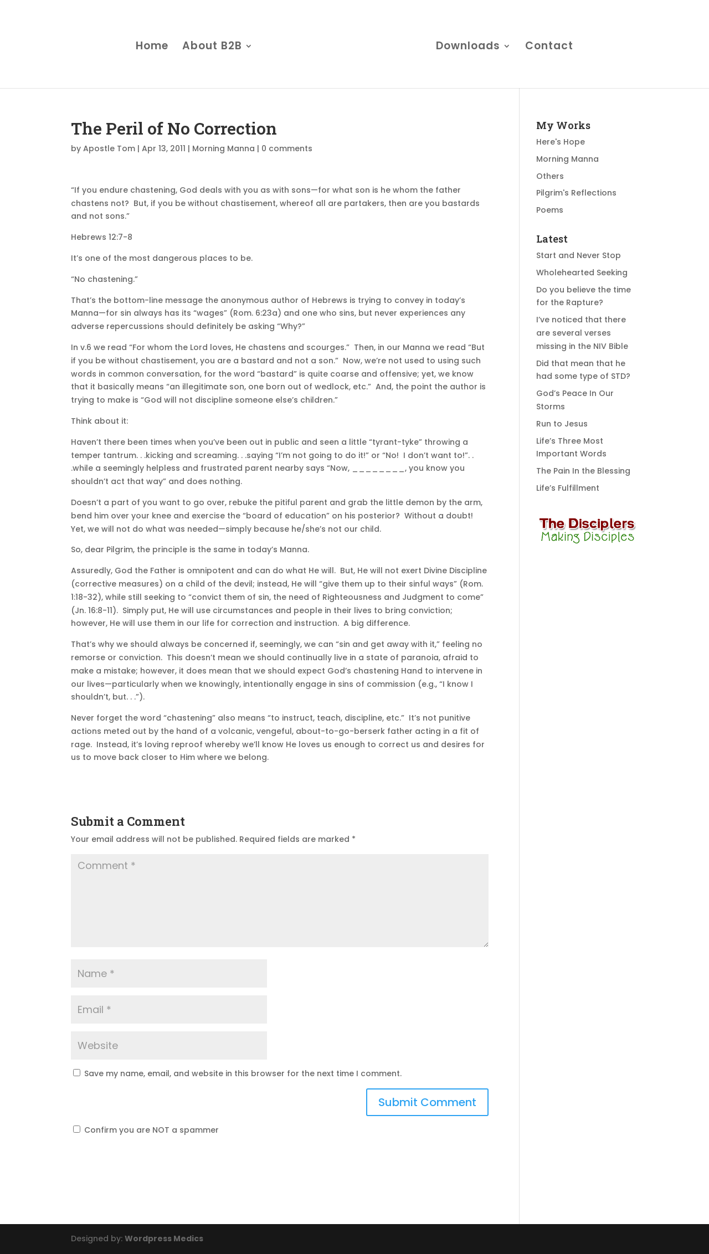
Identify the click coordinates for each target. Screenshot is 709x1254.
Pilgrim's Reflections (576, 192)
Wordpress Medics (164, 1238)
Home (152, 47)
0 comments (286, 148)
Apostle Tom (109, 148)
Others (550, 176)
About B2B (212, 47)
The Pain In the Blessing (583, 470)
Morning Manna (223, 148)
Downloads (468, 47)
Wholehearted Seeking (582, 272)
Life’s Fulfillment (567, 488)
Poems (549, 209)
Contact (549, 47)
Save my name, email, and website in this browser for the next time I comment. (243, 1073)
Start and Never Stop (578, 255)
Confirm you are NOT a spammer (146, 1129)
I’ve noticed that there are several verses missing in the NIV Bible (582, 333)
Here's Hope (560, 141)
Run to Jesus (562, 423)
